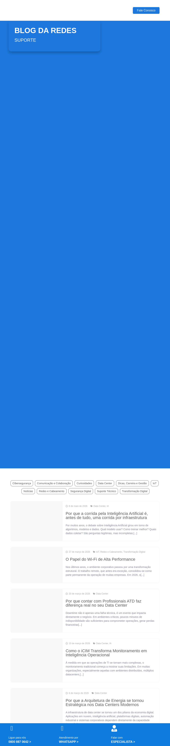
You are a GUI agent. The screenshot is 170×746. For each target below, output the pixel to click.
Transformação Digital (134, 491)
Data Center (105, 483)
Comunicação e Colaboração (54, 483)
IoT (155, 483)
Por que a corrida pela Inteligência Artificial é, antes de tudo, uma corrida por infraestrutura (107, 515)
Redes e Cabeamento (51, 491)
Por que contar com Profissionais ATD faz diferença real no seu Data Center (103, 603)
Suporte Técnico (106, 491)
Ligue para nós (17, 737)
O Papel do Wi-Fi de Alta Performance (100, 559)
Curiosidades (84, 483)
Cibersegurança (22, 483)
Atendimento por (68, 737)
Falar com (117, 737)
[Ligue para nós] (12, 728)
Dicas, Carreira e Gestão (132, 483)
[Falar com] (114, 728)
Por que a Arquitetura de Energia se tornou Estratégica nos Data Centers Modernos (105, 702)
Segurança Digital (80, 491)
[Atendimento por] (62, 728)
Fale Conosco (146, 10)
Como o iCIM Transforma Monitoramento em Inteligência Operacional (106, 652)
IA (108, 506)
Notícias (28, 491)
